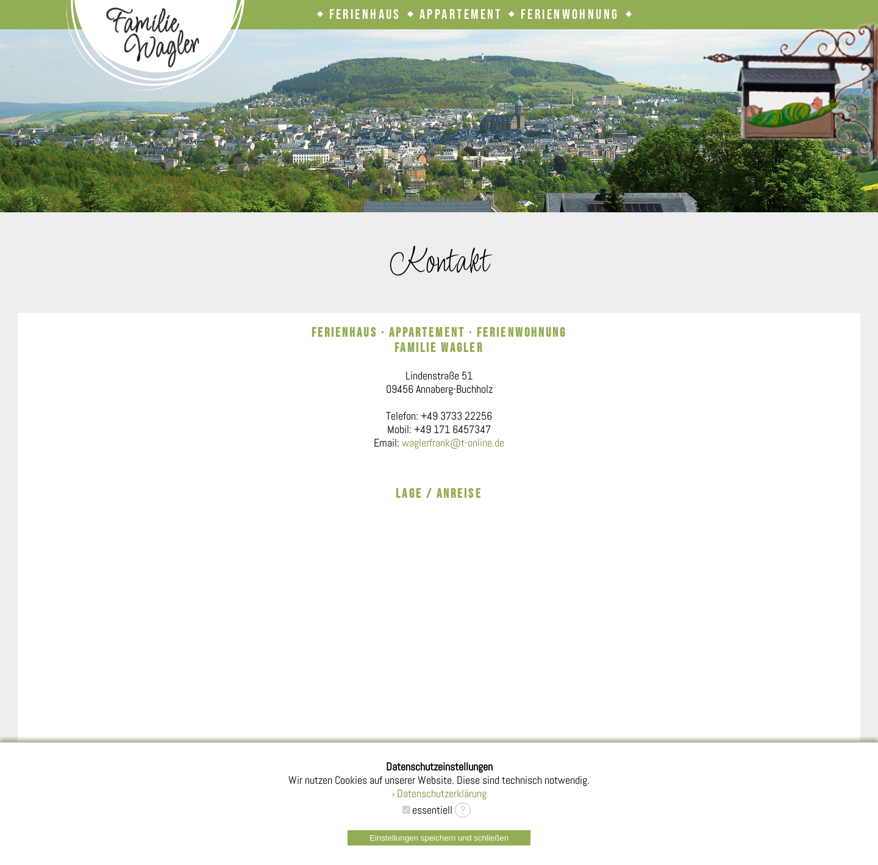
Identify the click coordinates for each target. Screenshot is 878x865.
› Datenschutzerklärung (439, 793)
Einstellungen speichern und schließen (439, 837)
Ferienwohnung (570, 14)
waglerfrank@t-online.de (453, 443)
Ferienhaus (365, 14)
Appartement (460, 14)
